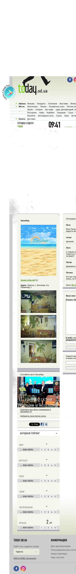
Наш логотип (57, 557)
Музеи (30, 110)
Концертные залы (56, 106)
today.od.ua (20, 540)
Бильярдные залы (46, 116)
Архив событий (28, 280)
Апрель (70, 127)
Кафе (41, 113)
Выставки (64, 104)
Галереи (38, 110)
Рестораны (32, 113)
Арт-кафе (49, 110)
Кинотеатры (32, 106)
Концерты (41, 104)
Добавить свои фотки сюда (33, 416)
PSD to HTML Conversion (25, 558)
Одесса (19, 552)
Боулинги (31, 116)
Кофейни (50, 113)
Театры (43, 106)
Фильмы (30, 104)
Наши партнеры (59, 553)
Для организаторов (60, 546)
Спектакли (52, 104)
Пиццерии (61, 113)
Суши (70, 113)
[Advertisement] (38, 38)
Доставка (31, 119)
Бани (66, 116)
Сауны (59, 116)
